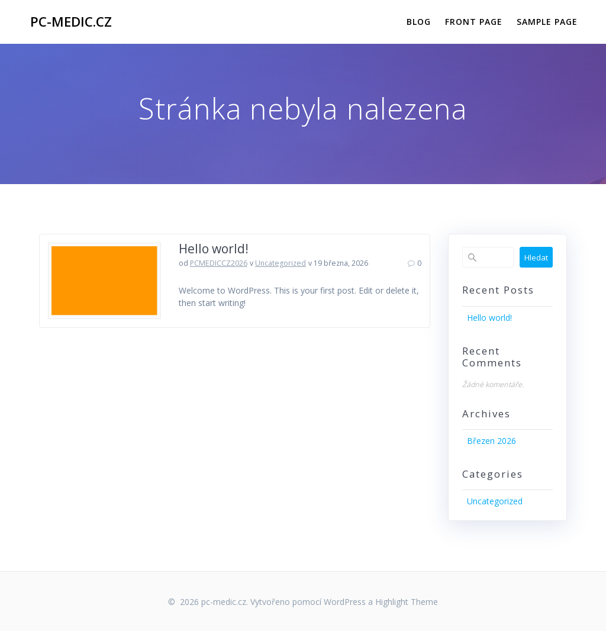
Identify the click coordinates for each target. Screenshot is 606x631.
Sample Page (547, 21)
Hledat (536, 257)
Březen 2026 (491, 440)
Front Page (473, 21)
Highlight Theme (406, 601)
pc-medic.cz (71, 21)
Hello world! (214, 248)
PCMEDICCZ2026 (218, 263)
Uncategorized (280, 263)
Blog (419, 21)
